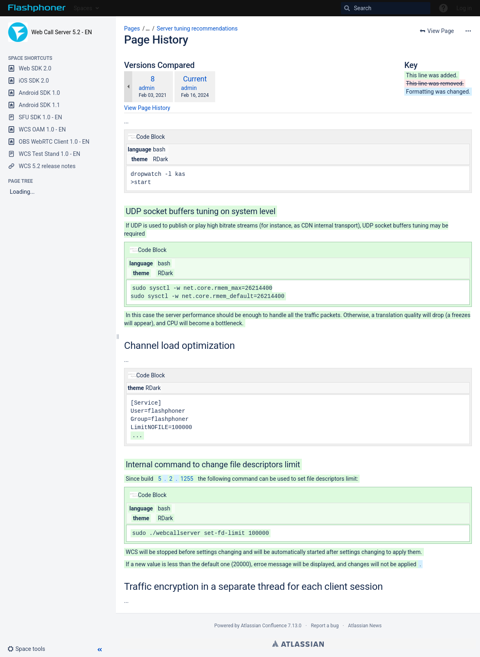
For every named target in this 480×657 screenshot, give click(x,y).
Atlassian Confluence (264, 626)
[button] (29, 649)
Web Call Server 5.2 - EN (61, 32)
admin (147, 88)
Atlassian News (365, 626)
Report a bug (324, 626)
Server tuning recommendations (197, 28)
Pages (132, 28)
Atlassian (298, 643)
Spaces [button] (83, 8)
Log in (464, 8)
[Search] (385, 8)
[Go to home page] (37, 8)
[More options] (468, 31)
